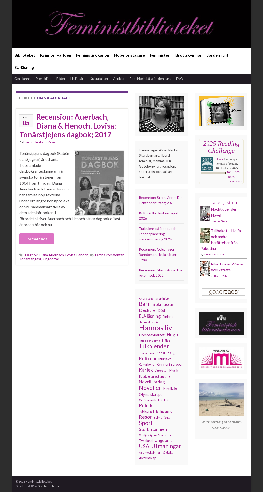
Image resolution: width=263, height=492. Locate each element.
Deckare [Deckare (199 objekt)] (147, 310)
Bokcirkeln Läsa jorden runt (150, 78)
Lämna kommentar (109, 255)
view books (236, 181)
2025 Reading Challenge (221, 147)
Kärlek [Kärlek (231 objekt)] (146, 370)
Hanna (27, 142)
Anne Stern (220, 221)
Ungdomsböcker (45, 142)
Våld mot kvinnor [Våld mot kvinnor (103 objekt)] (149, 452)
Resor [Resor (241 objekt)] (145, 416)
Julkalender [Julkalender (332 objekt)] (154, 346)
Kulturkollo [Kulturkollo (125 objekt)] (146, 364)
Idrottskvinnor (188, 55)
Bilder (60, 78)
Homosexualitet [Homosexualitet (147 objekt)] (152, 335)
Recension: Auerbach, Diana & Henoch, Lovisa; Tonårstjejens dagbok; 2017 (67, 125)
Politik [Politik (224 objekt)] (146, 405)
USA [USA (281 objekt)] (144, 446)
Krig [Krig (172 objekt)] (171, 352)
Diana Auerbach (51, 255)
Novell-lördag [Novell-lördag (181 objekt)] (152, 381)
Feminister (159, 55)
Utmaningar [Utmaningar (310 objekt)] (166, 446)
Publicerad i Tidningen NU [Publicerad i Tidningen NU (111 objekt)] (156, 411)
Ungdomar (51, 259)
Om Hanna (22, 78)
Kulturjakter (99, 78)
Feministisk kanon (92, 55)
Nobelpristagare (129, 55)
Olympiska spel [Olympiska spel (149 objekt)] (151, 394)
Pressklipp (44, 78)
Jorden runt (217, 55)
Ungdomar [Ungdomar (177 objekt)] (164, 440)
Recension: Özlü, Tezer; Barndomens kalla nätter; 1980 (158, 254)
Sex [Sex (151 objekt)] (167, 417)
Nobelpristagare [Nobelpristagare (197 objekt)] (155, 376)
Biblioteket (24, 55)
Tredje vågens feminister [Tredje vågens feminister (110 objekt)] (155, 435)
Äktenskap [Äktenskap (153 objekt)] (147, 458)
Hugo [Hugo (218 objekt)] (172, 334)
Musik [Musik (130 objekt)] (173, 370)
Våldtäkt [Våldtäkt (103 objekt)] (167, 452)
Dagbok (31, 255)
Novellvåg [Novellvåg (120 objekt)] (170, 389)
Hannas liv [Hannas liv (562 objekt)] (155, 327)
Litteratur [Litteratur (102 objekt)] (161, 370)
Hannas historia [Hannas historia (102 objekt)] (148, 322)
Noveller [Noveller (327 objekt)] (150, 387)
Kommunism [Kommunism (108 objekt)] (147, 353)
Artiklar (119, 78)
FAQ (179, 78)
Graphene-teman (49, 486)
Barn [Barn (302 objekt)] (144, 304)
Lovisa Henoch (76, 255)
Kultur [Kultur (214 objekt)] (145, 358)
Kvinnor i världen (55, 55)
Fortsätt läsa (37, 239)
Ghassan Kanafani (214, 254)
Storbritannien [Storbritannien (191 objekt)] (153, 429)
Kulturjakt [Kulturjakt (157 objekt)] (162, 359)
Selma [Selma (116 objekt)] (158, 417)
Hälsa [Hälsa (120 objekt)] (166, 340)
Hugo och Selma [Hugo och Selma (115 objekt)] (149, 340)
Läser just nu (223, 202)
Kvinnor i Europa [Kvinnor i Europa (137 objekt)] (169, 364)
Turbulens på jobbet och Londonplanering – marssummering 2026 (157, 234)
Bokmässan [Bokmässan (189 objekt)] (163, 304)
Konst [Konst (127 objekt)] (161, 353)
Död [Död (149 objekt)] (161, 310)
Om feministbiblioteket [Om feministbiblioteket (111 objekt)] (153, 400)
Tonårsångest (30, 259)
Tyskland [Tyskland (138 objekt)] (146, 440)
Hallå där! (77, 78)
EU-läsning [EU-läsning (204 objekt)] (150, 316)
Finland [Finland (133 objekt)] (168, 316)
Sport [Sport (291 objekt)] (146, 423)
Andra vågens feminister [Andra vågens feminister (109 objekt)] (155, 298)
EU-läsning (24, 67)
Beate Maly (220, 275)
